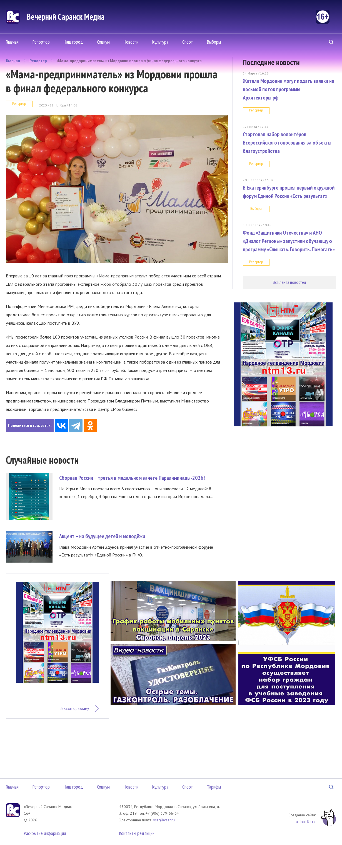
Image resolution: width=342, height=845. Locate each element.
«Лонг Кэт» (306, 821)
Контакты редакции (136, 833)
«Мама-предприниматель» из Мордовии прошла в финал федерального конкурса (129, 60)
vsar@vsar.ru (164, 819)
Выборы (214, 42)
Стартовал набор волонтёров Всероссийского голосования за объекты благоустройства (287, 143)
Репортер (41, 42)
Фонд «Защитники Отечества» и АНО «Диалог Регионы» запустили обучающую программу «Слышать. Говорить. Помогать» (289, 241)
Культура (160, 42)
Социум (103, 42)
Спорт (187, 42)
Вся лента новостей (289, 282)
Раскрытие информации (45, 833)
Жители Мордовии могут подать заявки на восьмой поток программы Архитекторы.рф (288, 89)
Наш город (73, 42)
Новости (131, 42)
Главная (12, 42)
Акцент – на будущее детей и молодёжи (102, 536)
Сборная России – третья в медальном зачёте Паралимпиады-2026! (132, 477)
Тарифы (214, 787)
